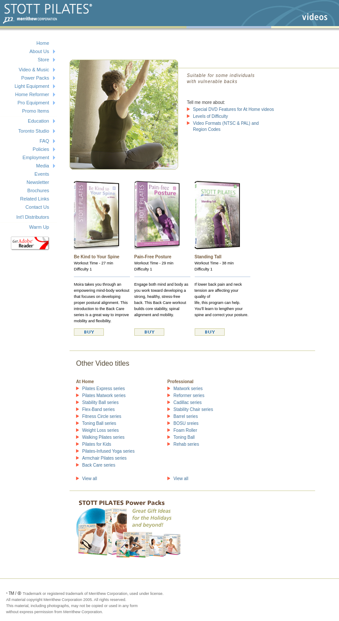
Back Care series (98, 465)
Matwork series (188, 388)
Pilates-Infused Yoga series (108, 451)
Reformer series (188, 395)
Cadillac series (187, 402)
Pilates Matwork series (104, 395)
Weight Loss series (100, 430)
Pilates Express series (103, 388)
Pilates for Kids (96, 444)
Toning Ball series (99, 423)
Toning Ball (184, 437)
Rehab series (186, 444)
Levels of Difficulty (210, 116)
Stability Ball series (100, 402)
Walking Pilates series (103, 437)
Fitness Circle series (101, 416)
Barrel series (185, 416)
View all (89, 478)
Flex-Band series (98, 409)
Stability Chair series (193, 409)
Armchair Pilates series (104, 458)
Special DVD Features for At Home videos (233, 109)
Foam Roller (185, 430)
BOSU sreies (186, 423)
